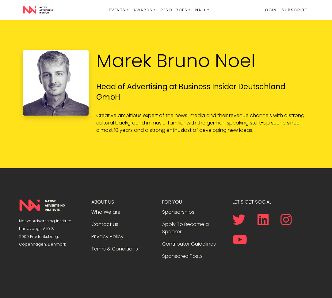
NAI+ (200, 10)
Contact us (104, 224)
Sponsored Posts (182, 256)
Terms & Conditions (114, 248)
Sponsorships (178, 212)
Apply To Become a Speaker (185, 228)
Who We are (105, 212)
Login (270, 10)
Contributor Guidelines (189, 243)
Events (117, 10)
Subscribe (294, 10)
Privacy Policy (107, 236)
